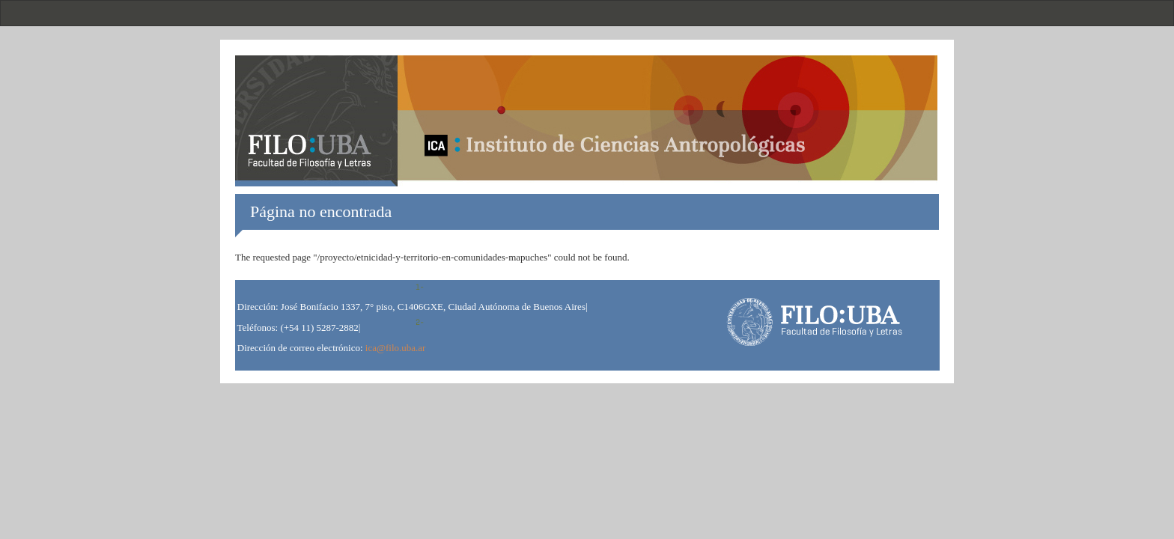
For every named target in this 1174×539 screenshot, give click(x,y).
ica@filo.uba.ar (395, 347)
